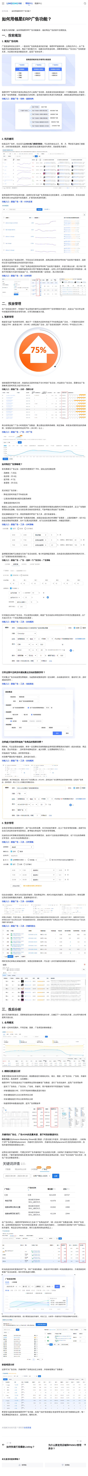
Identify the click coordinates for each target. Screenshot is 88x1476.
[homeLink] (29, 3)
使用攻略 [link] (5, 11)
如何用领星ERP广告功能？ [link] (21, 11)
